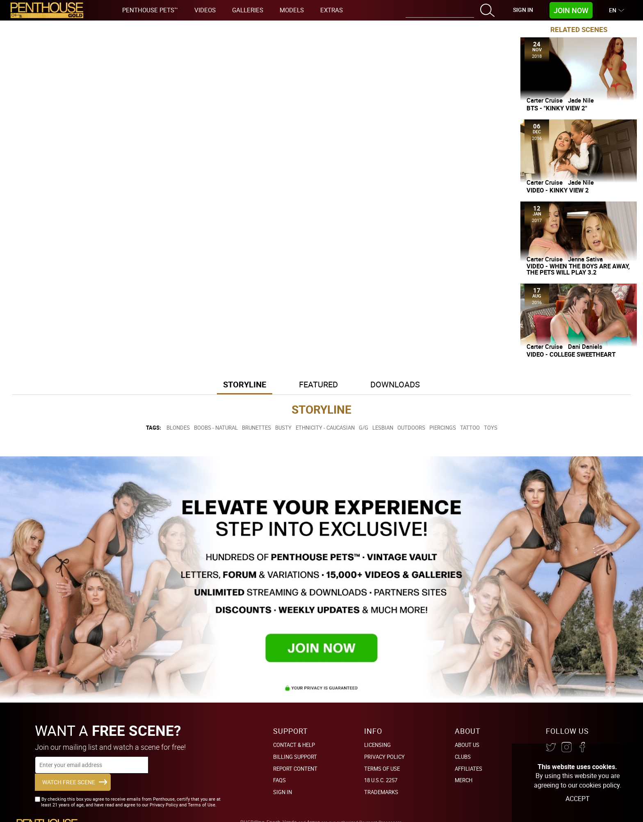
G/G (363, 427)
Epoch (273, 808)
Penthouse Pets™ (150, 10)
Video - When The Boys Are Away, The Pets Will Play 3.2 (578, 269)
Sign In (523, 10)
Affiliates (468, 768)
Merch (463, 780)
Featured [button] (318, 384)
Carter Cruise (545, 100)
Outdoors (411, 427)
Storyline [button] (244, 384)
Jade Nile (581, 100)
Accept (577, 798)
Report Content (295, 768)
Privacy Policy (384, 756)
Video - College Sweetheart (571, 354)
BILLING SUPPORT (295, 756)
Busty (283, 427)
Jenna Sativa (585, 259)
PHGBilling (252, 808)
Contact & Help (294, 745)
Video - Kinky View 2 (558, 190)
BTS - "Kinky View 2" (557, 108)
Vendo (290, 808)
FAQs (279, 780)
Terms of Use (382, 768)
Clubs (463, 756)
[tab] (244, 385)
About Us (467, 745)
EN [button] (613, 10)
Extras (331, 10)
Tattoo (470, 427)
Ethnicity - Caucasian (325, 427)
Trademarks (381, 792)
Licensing (377, 745)
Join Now (571, 10)
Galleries (247, 10)
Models (292, 10)
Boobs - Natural (216, 427)
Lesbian (382, 427)
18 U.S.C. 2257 (380, 780)
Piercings (442, 427)
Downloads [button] (395, 384)
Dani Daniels (585, 346)
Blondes (178, 427)
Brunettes (256, 427)
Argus (313, 808)
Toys (490, 427)
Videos (205, 10)
